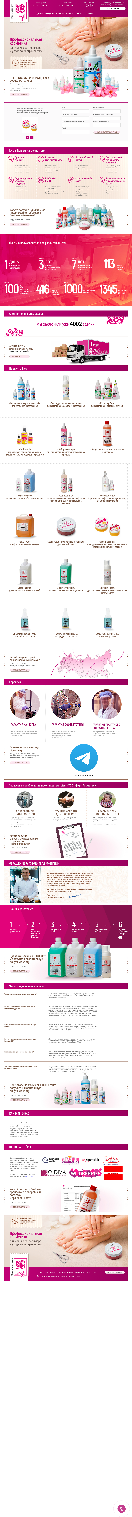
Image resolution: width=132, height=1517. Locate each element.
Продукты (49, 13)
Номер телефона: (98, 108)
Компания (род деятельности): (103, 114)
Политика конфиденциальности (48, 1276)
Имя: (64, 108)
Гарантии (59, 13)
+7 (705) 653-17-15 (66, 5)
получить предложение (106, 132)
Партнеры (89, 13)
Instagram (29, 1176)
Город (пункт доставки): (70, 114)
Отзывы (79, 13)
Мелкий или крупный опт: (101, 121)
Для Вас (39, 13)
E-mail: (64, 128)
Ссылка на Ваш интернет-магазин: (73, 121)
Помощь (69, 13)
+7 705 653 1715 (90, 1272)
